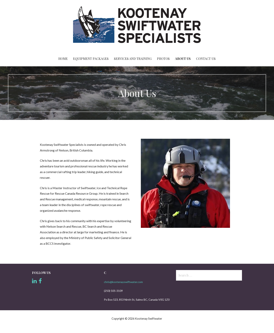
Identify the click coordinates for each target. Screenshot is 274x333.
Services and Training (133, 59)
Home (63, 59)
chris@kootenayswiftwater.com (123, 282)
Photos (163, 59)
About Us (183, 59)
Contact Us (206, 59)
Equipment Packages (91, 59)
